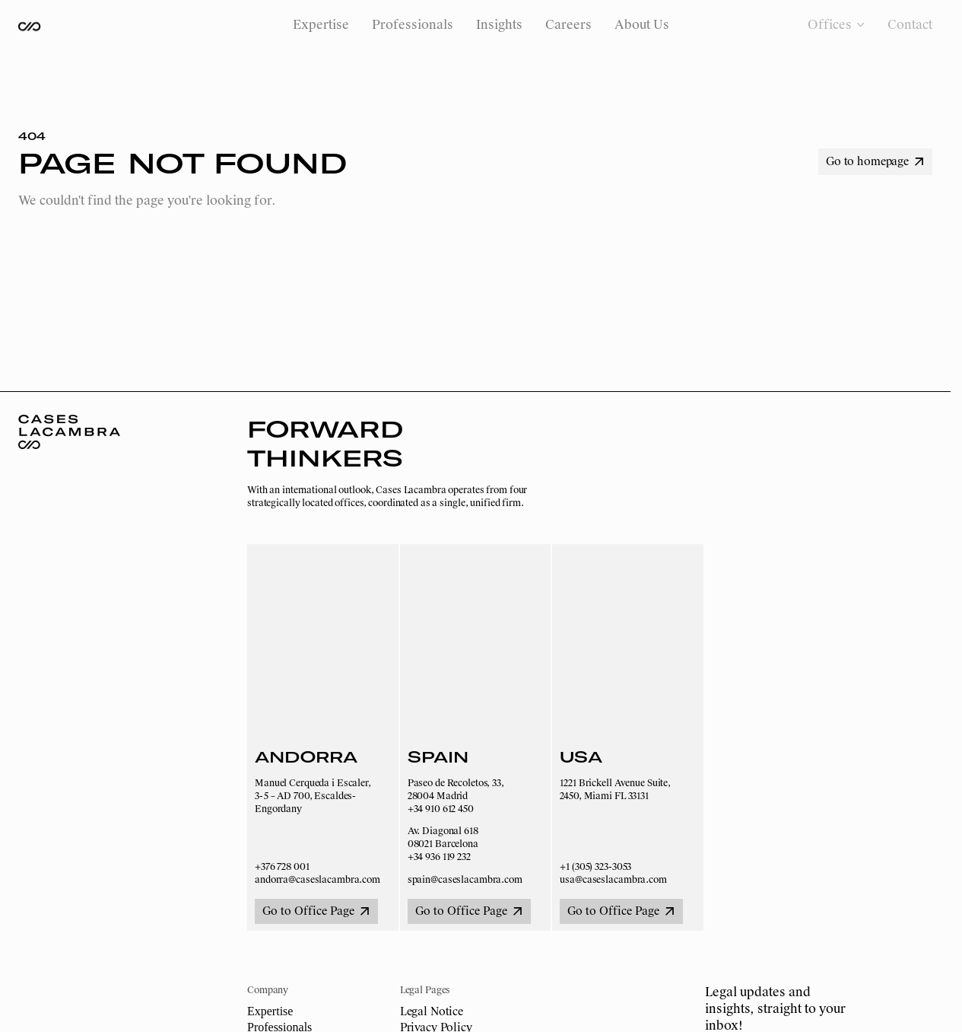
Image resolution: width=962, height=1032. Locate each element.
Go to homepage (874, 161)
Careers (568, 25)
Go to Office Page (315, 911)
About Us (641, 25)
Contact (909, 25)
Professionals (412, 25)
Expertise (321, 25)
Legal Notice (431, 1011)
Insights (499, 25)
